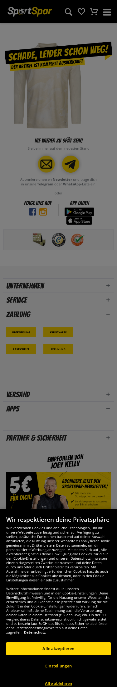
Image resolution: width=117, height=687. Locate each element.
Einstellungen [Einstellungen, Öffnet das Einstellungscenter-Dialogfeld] (58, 672)
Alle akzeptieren (58, 654)
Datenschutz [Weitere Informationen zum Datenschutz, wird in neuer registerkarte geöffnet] (35, 638)
